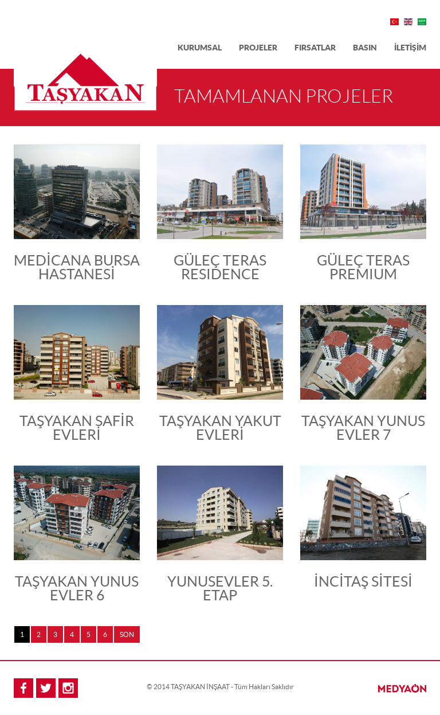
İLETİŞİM (410, 47)
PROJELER (258, 47)
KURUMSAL (200, 47)
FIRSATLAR (315, 47)
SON (127, 634)
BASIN (365, 47)
